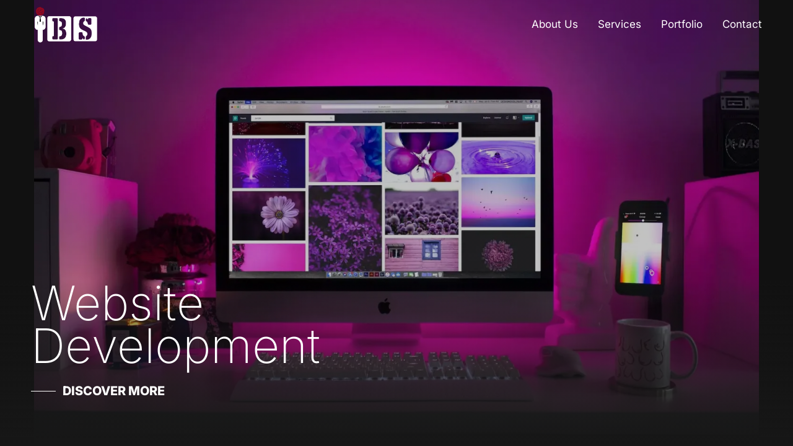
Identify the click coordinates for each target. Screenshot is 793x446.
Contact (742, 24)
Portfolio (682, 24)
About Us (555, 24)
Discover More (114, 390)
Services (619, 24)
